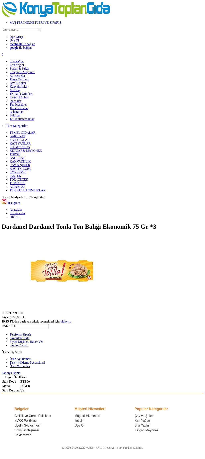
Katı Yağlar (142, 420)
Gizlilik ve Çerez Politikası (32, 416)
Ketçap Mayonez (146, 430)
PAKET (7, 326)
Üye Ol (79, 425)
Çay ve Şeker (144, 416)
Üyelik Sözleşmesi (27, 425)
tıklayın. (65, 321)
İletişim (79, 420)
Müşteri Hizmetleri (87, 416)
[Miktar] (30, 326)
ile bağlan (22, 44)
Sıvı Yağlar (142, 425)
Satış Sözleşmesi (26, 430)
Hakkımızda (22, 435)
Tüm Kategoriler (16, 125)
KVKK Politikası (25, 420)
